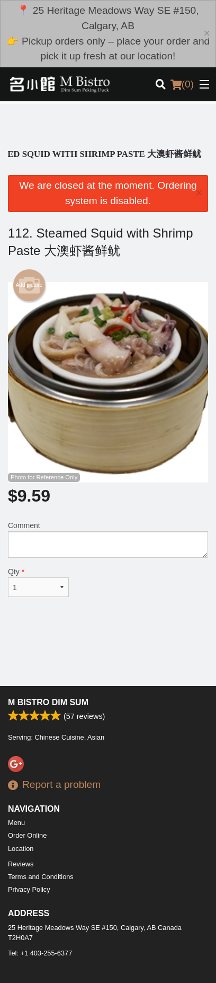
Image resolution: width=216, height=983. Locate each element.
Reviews (20, 864)
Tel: (40, 953)
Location (20, 849)
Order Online (27, 835)
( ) (182, 84)
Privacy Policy (29, 889)
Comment (108, 539)
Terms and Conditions (41, 877)
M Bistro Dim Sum (48, 702)
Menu (16, 823)
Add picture (29, 285)
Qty (38, 582)
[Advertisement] (108, 125)
